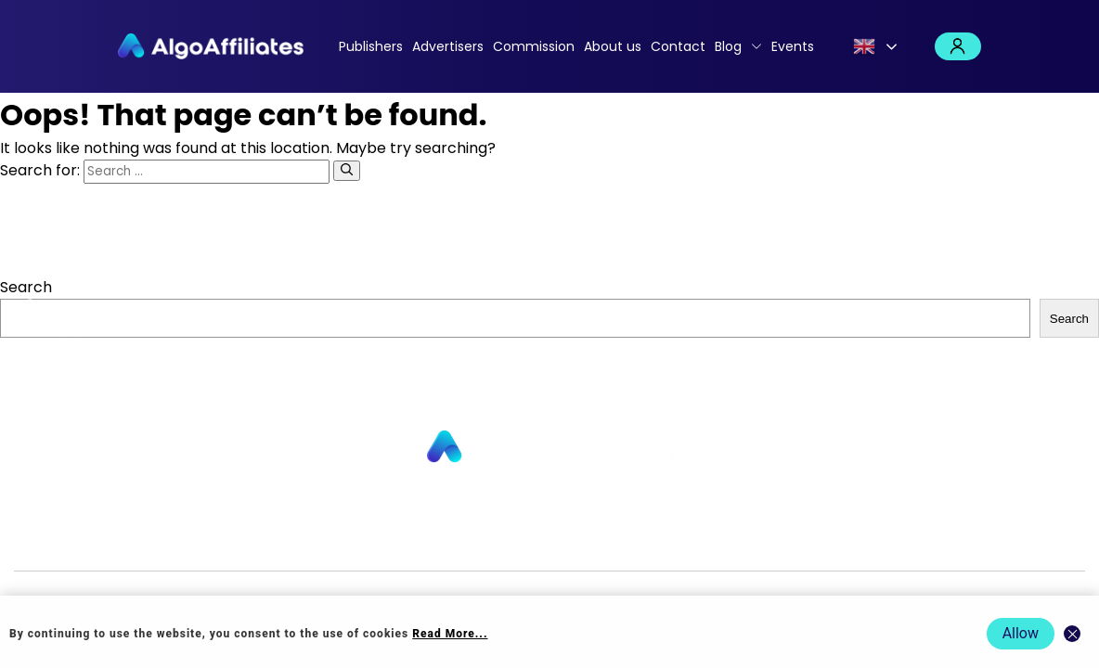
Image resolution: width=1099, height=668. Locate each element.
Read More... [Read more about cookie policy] (449, 633)
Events (792, 46)
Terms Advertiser (867, 540)
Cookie (660, 540)
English (864, 46)
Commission (534, 46)
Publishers (371, 46)
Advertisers (448, 46)
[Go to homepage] (549, 447)
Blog (728, 46)
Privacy (608, 540)
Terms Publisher (745, 540)
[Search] (346, 171)
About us (612, 46)
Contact (678, 46)
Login (958, 46)
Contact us (381, 540)
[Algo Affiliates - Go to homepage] (211, 46)
